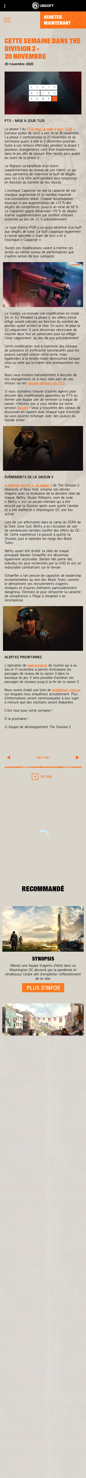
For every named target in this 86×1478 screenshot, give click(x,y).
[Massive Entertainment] (43, 1197)
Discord (22, 407)
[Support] (43, 1467)
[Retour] (43, 776)
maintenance (37, 665)
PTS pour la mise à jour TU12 (49, 129)
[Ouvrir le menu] (7, 20)
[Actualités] (43, 1457)
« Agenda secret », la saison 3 (28, 485)
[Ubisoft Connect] (43, 1436)
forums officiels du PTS (46, 383)
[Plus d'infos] (43, 987)
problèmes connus (66, 689)
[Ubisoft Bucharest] (43, 1206)
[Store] (43, 1425)
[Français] (43, 1367)
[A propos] (43, 1446)
